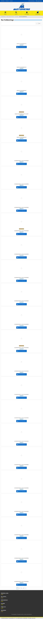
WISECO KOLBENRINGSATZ (21, 43)
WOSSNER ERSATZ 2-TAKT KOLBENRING (21, 371)
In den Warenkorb (21, 47)
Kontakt (11, 0)
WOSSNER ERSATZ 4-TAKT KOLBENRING (21, 160)
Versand (7, 0)
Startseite (3, 0)
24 (39, 23)
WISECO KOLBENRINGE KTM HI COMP (21, 113)
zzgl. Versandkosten (28, 614)
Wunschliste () (32, 0)
